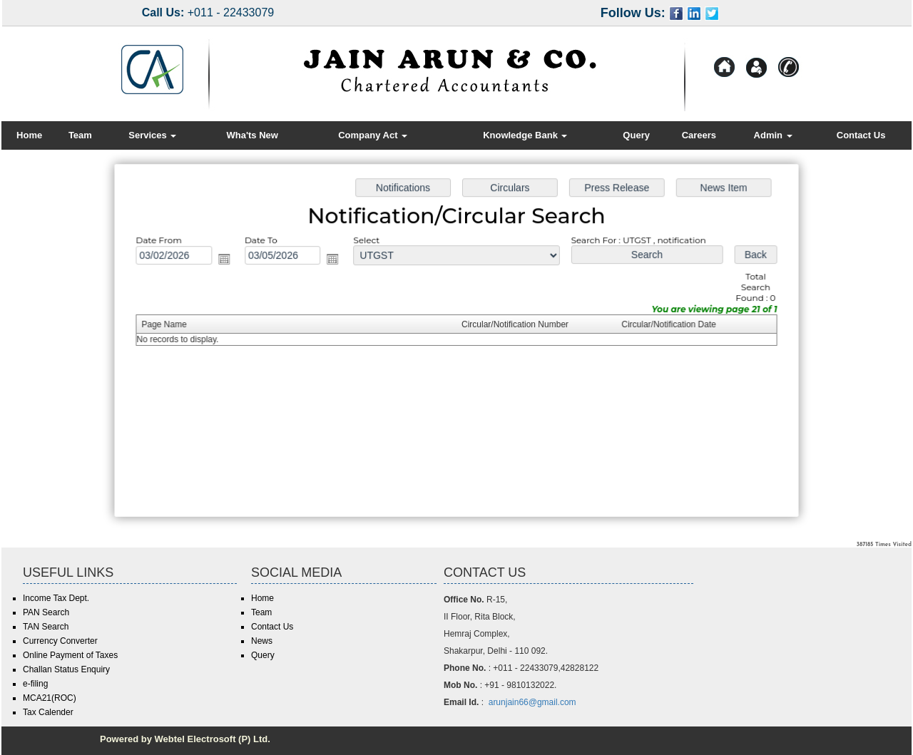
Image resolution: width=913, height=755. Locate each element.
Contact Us (861, 135)
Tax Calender (48, 712)
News (261, 641)
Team (80, 135)
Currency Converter (60, 641)
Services (152, 135)
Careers (699, 135)
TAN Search (45, 627)
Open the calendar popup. (228, 261)
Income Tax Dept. (56, 598)
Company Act (372, 135)
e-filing (35, 684)
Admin (773, 135)
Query (636, 135)
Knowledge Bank (525, 135)
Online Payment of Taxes (70, 655)
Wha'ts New (252, 135)
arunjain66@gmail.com (532, 702)
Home (29, 135)
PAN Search (46, 612)
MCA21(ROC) (49, 698)
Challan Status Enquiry (66, 669)
